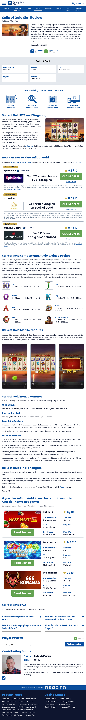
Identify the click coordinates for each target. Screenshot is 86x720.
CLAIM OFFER (71, 176)
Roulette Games (65, 704)
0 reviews (81, 638)
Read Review (71, 182)
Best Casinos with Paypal (12, 715)
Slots (38, 8)
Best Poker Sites (8, 710)
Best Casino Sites (9, 699)
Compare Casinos (17, 9)
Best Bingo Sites (8, 707)
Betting (59, 8)
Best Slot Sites (25, 702)
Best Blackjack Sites (10, 712)
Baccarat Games (68, 707)
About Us (80, 3)
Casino (28, 8)
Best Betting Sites (9, 704)
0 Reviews (52, 52)
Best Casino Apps (9, 702)
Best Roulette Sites (25, 710)
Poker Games (50, 704)
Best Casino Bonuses (27, 699)
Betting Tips (30, 715)
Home (6, 8)
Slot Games (64, 699)
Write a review (74, 644)
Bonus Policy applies (14, 189)
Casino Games (50, 699)
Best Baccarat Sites (26, 707)
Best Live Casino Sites (28, 704)
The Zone (68, 9)
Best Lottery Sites (28, 712)
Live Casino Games (52, 702)
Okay (36, 52)
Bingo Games (68, 702)
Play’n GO (63, 487)
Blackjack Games (51, 707)
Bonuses (48, 8)
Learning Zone (78, 9)
